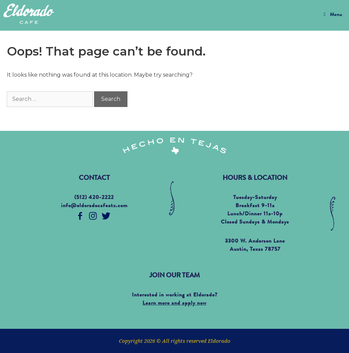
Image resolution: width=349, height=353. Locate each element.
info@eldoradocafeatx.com (94, 206)
